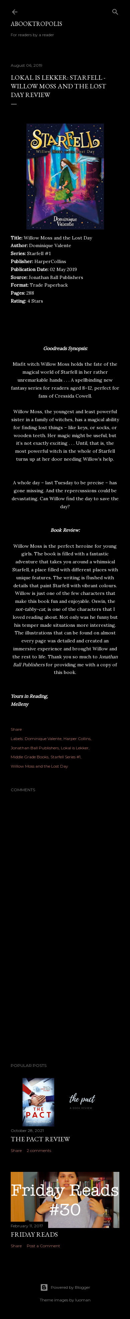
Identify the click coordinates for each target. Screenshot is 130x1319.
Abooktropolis (36, 24)
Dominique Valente (43, 738)
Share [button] (16, 729)
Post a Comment (43, 1245)
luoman (83, 1299)
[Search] (115, 10)
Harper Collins (77, 738)
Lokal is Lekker (75, 747)
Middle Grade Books (29, 756)
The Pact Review (40, 1139)
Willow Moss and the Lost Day (39, 766)
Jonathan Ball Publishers (35, 747)
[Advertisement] (65, 1004)
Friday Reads (34, 1234)
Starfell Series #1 (65, 756)
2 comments (39, 1150)
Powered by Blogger (65, 1287)
